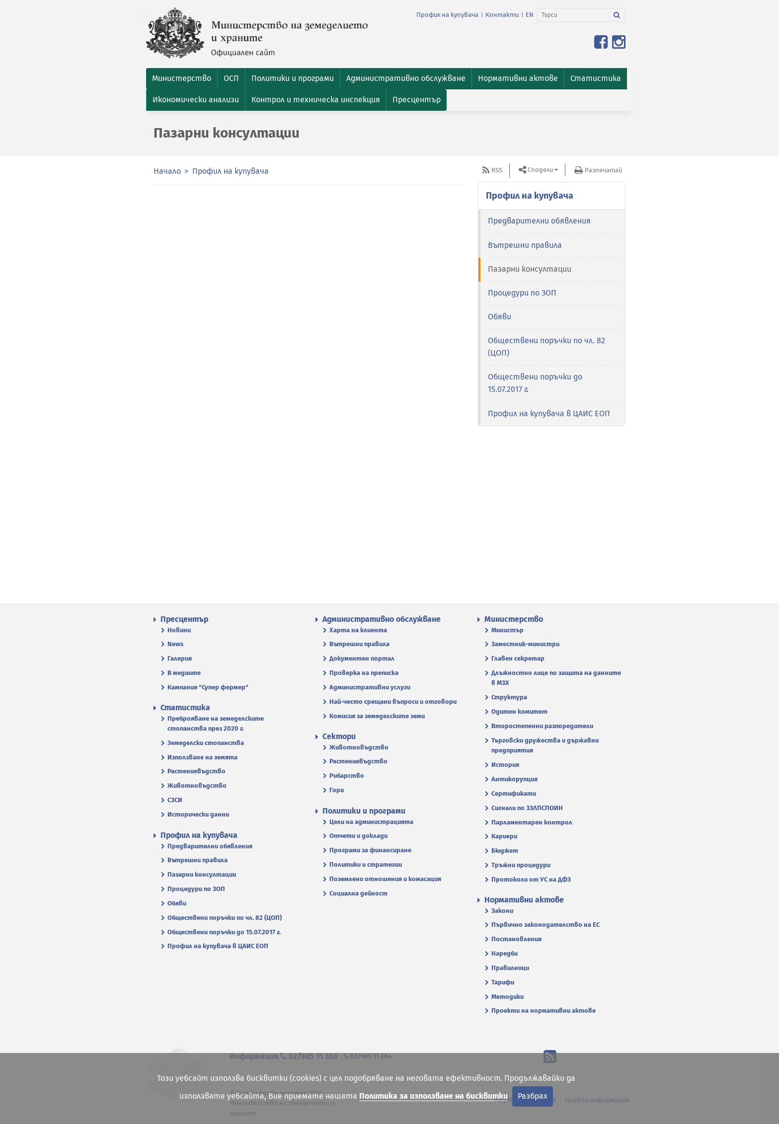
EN (530, 14)
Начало (167, 171)
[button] (181, 78)
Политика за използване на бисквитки (433, 1096)
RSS (496, 170)
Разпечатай (603, 170)
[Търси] (573, 15)
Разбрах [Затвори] (532, 1096)
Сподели (540, 169)
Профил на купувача (447, 14)
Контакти (502, 14)
